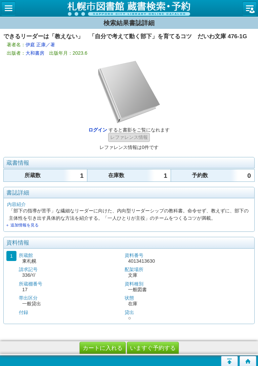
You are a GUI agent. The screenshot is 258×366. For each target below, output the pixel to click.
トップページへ (248, 361)
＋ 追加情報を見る (22, 225)
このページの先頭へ (229, 361)
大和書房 (35, 53)
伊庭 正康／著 (40, 44)
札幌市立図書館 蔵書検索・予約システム (129, 8)
